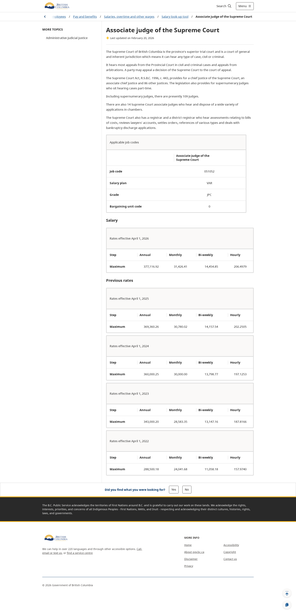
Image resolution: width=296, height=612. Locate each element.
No (187, 489)
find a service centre (80, 553)
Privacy (188, 566)
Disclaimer (191, 559)
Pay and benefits (85, 17)
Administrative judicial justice (67, 38)
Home (188, 545)
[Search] (224, 6)
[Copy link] (286, 604)
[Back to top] (286, 592)
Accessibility (231, 545)
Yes (173, 489)
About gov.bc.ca (194, 552)
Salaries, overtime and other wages (129, 17)
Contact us (230, 559)
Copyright (230, 552)
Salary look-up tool (175, 17)
